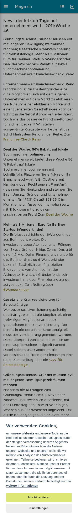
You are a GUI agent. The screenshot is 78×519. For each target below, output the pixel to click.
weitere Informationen (22, 485)
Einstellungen (39, 508)
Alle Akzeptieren (39, 497)
